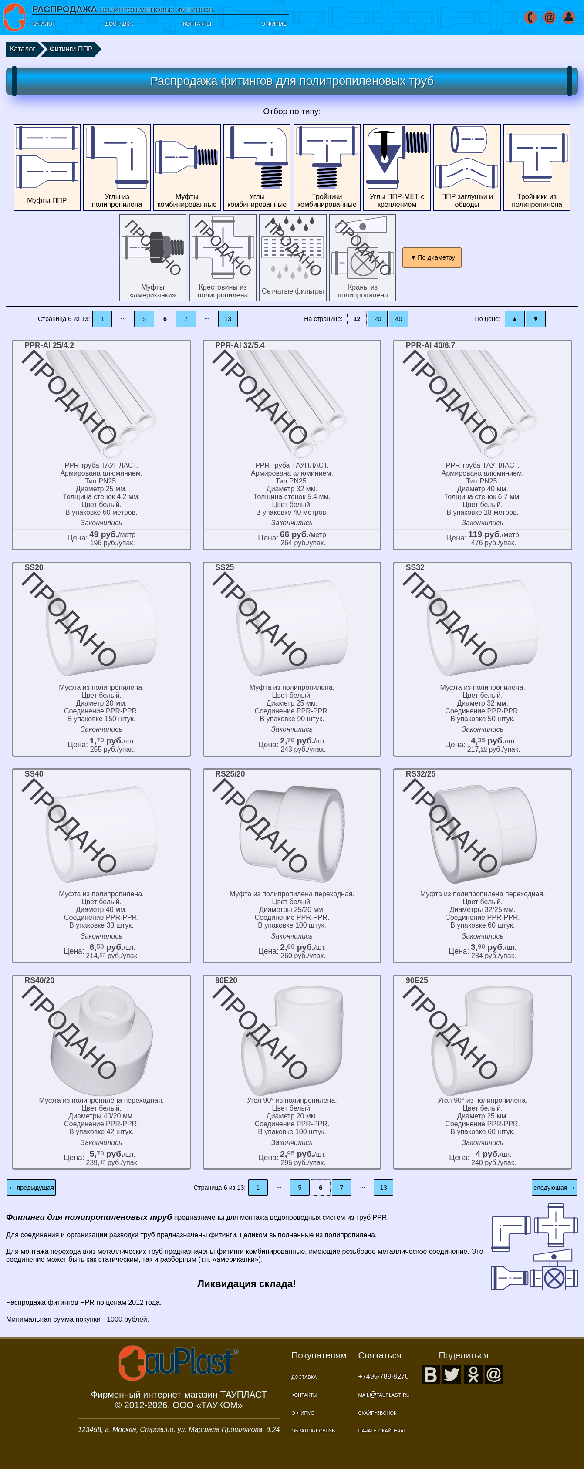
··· (123, 318)
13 (227, 318)
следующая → (554, 1187)
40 (398, 318)
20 (378, 318)
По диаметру (436, 257)
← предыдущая (31, 1187)
